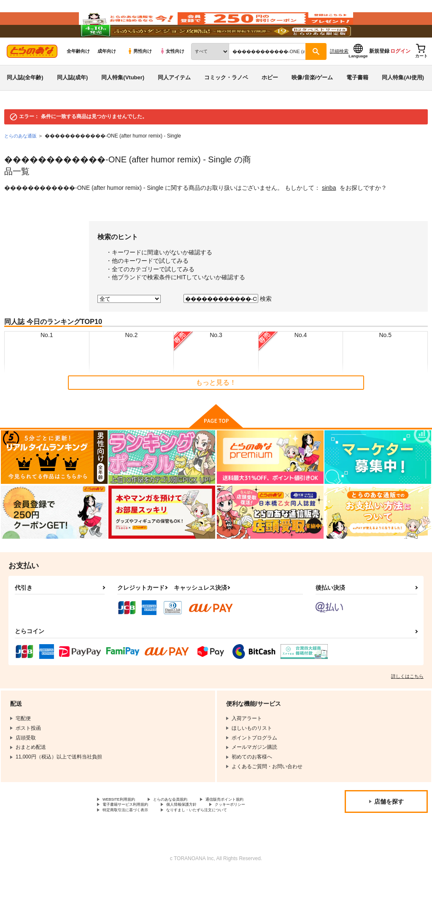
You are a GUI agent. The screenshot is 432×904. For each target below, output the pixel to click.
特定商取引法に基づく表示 (133, 839)
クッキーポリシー (260, 833)
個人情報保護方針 (201, 833)
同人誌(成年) (72, 103)
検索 (266, 324)
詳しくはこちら (407, 701)
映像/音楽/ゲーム (312, 103)
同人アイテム (174, 103)
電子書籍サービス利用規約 (133, 833)
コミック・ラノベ (226, 103)
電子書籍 (357, 103)
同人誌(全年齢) (25, 103)
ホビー (270, 103)
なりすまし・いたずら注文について (221, 839)
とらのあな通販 (22, 161)
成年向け (106, 76)
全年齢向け (78, 76)
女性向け (171, 76)
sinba (329, 213)
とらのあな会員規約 (186, 825)
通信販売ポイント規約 (252, 825)
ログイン (400, 76)
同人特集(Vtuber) (122, 103)
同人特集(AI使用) (403, 103)
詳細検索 (339, 76)
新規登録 (379, 76)
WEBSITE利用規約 (124, 825)
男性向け (139, 76)
